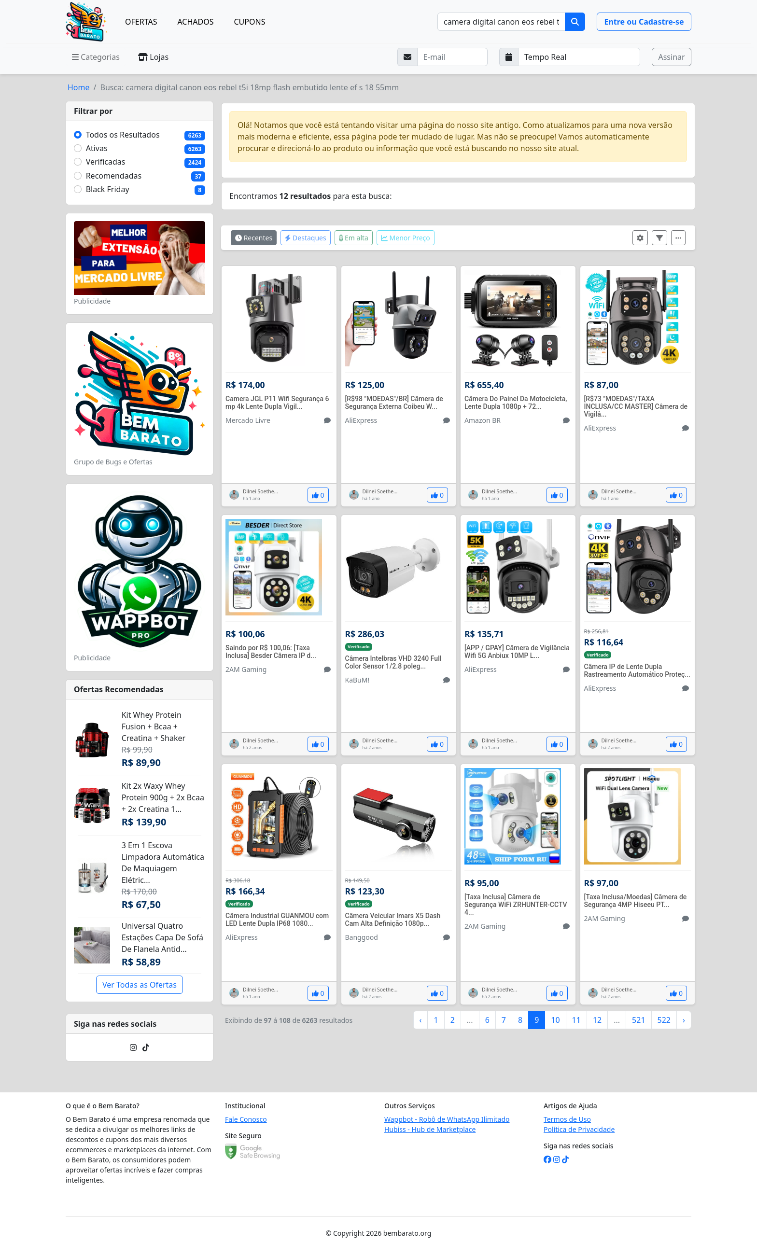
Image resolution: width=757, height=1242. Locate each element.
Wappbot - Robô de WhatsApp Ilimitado (447, 1119)
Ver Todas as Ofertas (139, 984)
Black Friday (107, 189)
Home (79, 87)
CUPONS (250, 21)
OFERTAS (141, 21)
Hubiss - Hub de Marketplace (430, 1129)
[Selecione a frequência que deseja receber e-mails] (579, 57)
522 (664, 1020)
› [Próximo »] (684, 1020)
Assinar (671, 57)
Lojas (153, 57)
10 (555, 1020)
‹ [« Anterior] (421, 1020)
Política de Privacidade (579, 1129)
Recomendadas (114, 175)
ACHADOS (195, 21)
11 (576, 1020)
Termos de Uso (567, 1119)
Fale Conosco (246, 1119)
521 (638, 1020)
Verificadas (106, 161)
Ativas (97, 148)
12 (597, 1020)
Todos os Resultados (123, 134)
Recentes (253, 237)
